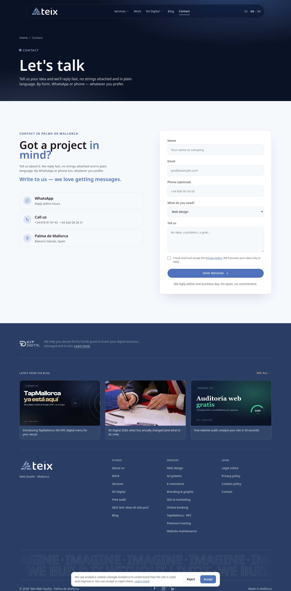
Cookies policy (231, 484)
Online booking (177, 507)
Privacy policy (214, 258)
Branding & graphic (180, 492)
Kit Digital (154, 11)
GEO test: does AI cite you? (130, 507)
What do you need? (181, 203)
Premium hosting (179, 523)
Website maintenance (182, 531)
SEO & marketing (178, 499)
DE (259, 11)
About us (118, 468)
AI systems (174, 476)
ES (246, 11)
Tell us (172, 223)
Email (171, 161)
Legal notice (230, 468)
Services (121, 11)
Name (172, 140)
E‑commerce (175, 484)
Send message (216, 273)
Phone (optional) (179, 182)
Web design (175, 468)
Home (23, 38)
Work (137, 11)
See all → (264, 373)
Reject (191, 579)
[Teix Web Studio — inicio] (45, 11)
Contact (184, 11)
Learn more (82, 346)
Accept (208, 579)
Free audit (119, 499)
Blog (171, 11)
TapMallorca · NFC (179, 515)
